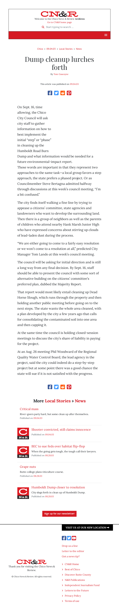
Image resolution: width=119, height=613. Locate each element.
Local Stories (66, 48)
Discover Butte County (78, 574)
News (79, 48)
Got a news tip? (71, 556)
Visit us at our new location (87, 527)
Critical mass (29, 409)
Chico (40, 48)
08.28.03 (49, 455)
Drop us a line (70, 545)
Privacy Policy (73, 595)
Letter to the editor (73, 551)
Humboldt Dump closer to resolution (58, 487)
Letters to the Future (77, 590)
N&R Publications (75, 579)
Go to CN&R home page (59, 22)
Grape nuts (28, 467)
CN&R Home (72, 564)
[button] (106, 35)
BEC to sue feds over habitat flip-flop (58, 446)
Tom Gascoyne (61, 74)
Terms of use (72, 600)
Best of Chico (72, 569)
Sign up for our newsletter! (59, 513)
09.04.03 (51, 48)
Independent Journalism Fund (82, 585)
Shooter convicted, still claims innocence (61, 429)
